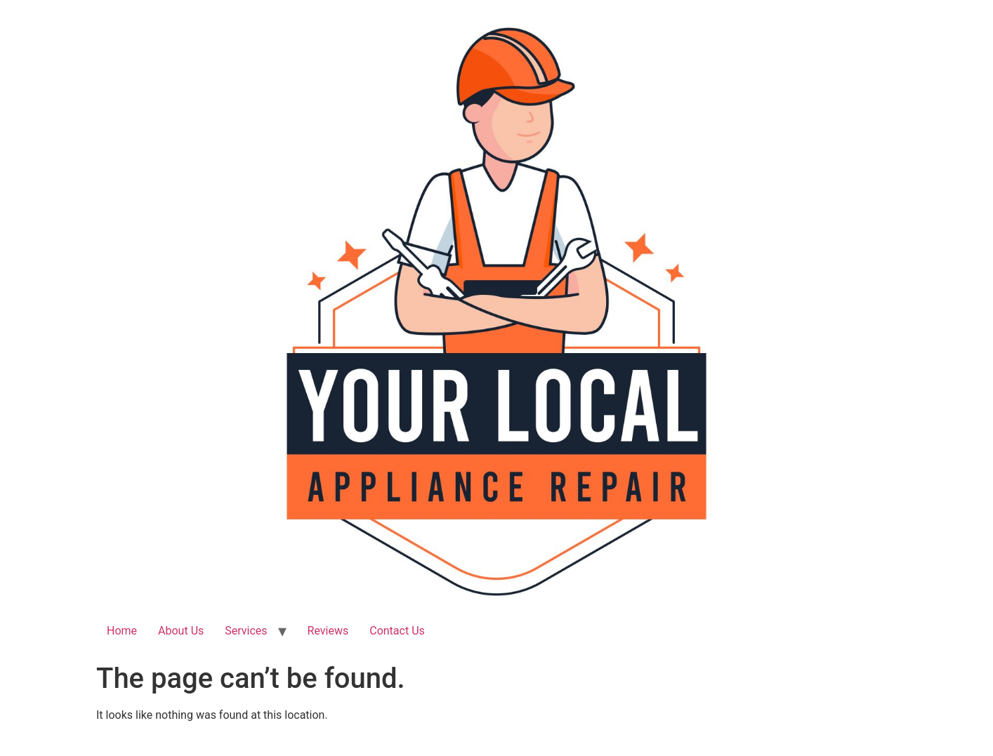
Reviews (328, 630)
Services (246, 630)
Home (122, 630)
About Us (181, 630)
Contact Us (397, 630)
